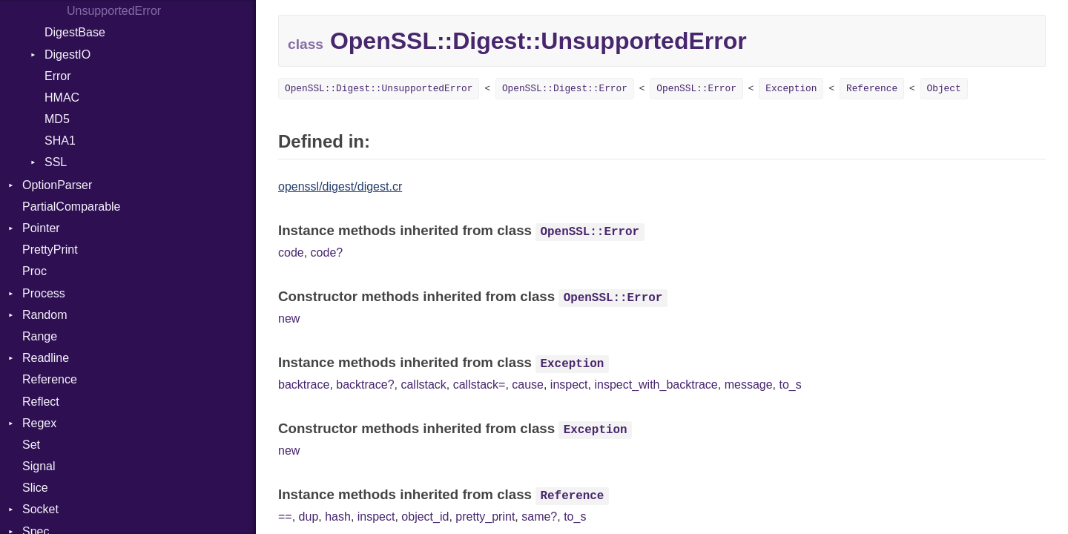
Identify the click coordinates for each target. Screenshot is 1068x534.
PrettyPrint (50, 249)
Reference (49, 379)
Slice (35, 487)
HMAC (61, 97)
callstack (423, 384)
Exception (791, 88)
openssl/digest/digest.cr (340, 186)
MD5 (57, 119)
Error (57, 76)
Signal (38, 466)
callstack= (479, 384)
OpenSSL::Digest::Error (564, 88)
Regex (39, 423)
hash (338, 516)
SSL (55, 162)
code (291, 252)
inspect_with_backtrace (655, 384)
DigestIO (67, 54)
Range (39, 336)
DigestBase (74, 32)
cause (528, 384)
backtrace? (365, 384)
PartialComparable (71, 206)
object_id (425, 516)
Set (31, 444)
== (285, 516)
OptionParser (57, 185)
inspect (569, 384)
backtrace (303, 384)
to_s (790, 384)
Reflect (40, 401)
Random (44, 315)
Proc (34, 271)
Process (43, 293)
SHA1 (60, 140)
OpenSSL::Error (696, 88)
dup (309, 516)
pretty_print (485, 516)
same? (539, 516)
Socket (40, 509)
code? (327, 252)
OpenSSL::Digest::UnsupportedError (378, 88)
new (289, 318)
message (749, 384)
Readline (45, 358)
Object (944, 88)
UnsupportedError (114, 10)
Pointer (41, 228)
